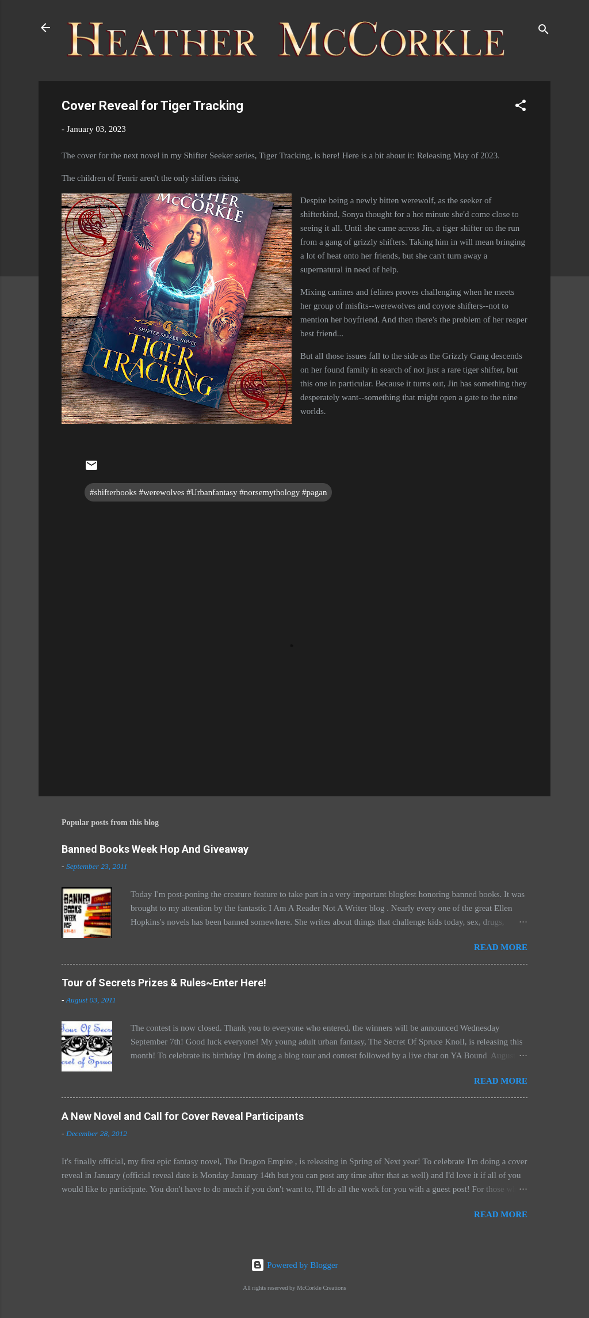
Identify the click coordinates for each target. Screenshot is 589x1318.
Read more (500, 947)
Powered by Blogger (294, 1265)
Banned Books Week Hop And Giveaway (155, 849)
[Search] (543, 31)
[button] (520, 107)
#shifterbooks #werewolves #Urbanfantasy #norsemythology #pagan (208, 492)
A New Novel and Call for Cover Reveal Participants (183, 1116)
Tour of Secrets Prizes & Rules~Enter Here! (164, 983)
